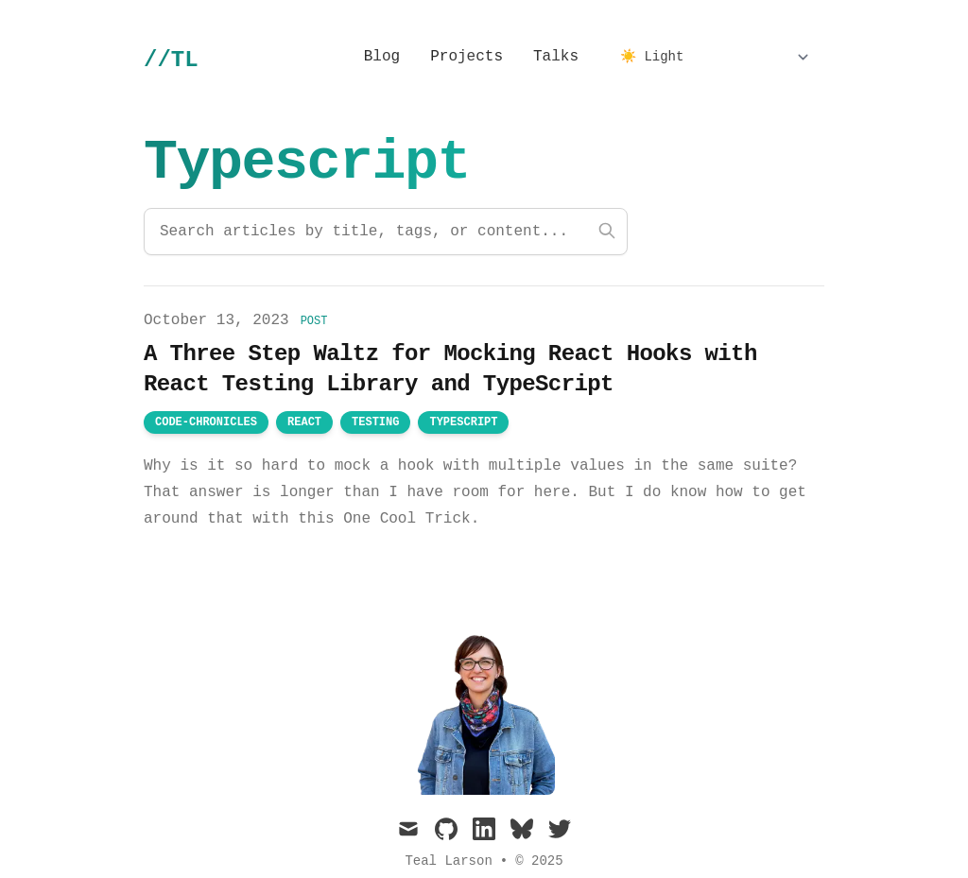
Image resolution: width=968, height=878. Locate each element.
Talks (556, 56)
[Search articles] (386, 231)
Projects (466, 56)
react (304, 422)
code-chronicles (206, 422)
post (314, 321)
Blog (382, 56)
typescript (463, 422)
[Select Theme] (715, 57)
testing (375, 422)
